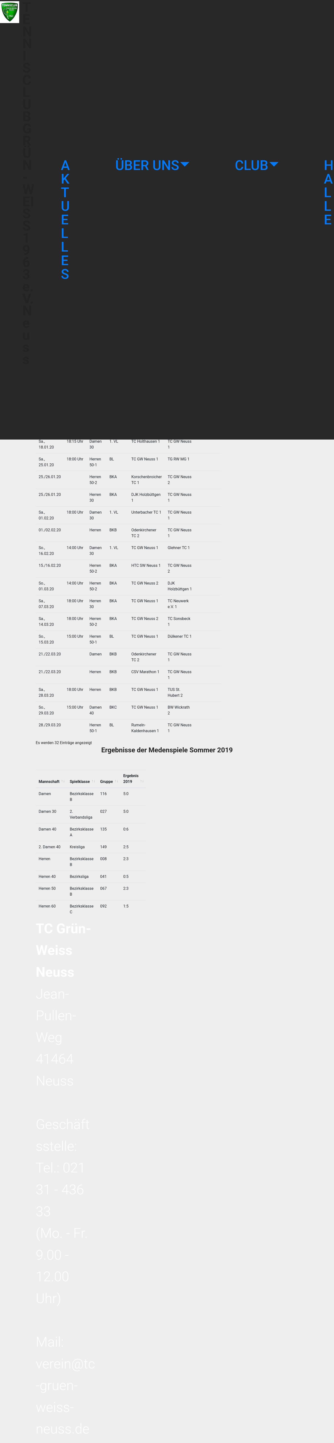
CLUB (251, 165)
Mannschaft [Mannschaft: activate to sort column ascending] (49, 606)
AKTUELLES (65, 219)
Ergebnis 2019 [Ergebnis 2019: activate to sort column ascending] (138, 606)
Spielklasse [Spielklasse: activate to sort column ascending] (80, 606)
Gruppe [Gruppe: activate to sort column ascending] (109, 606)
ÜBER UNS (147, 165)
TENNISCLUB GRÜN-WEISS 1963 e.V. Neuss (28, 219)
